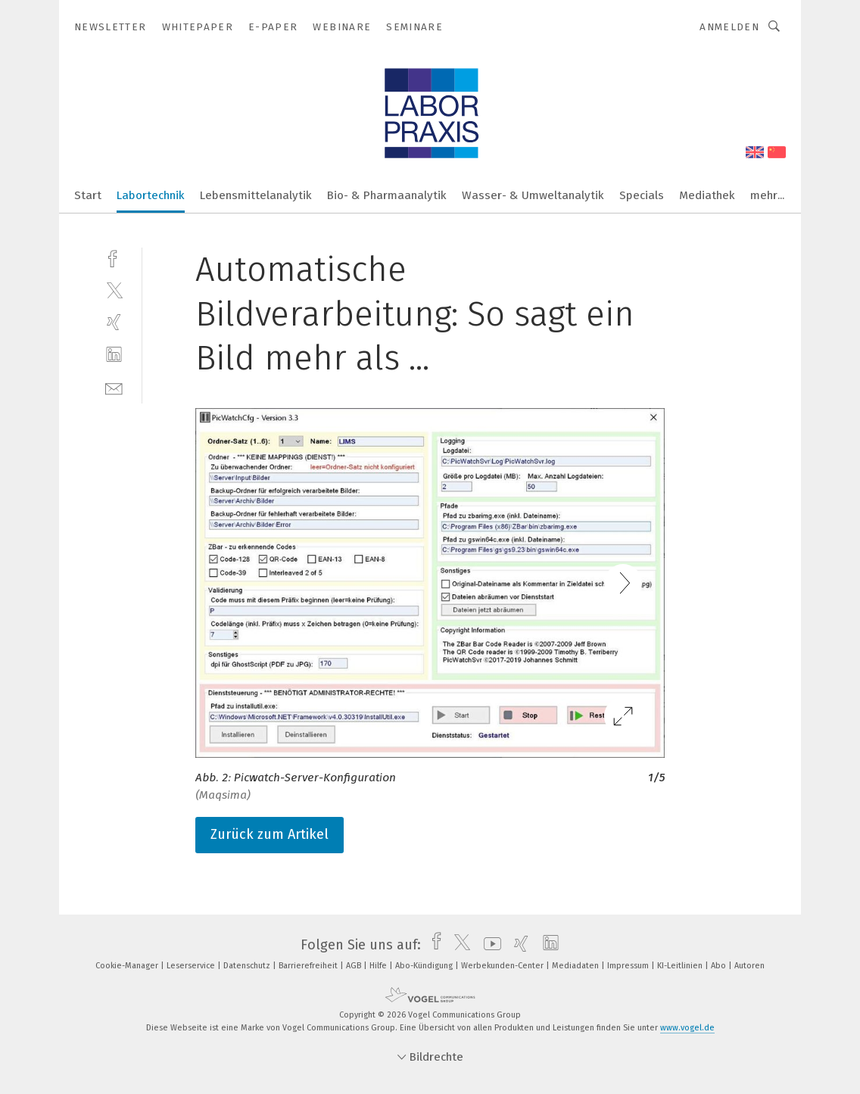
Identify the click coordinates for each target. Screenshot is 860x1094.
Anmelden (729, 26)
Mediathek (707, 195)
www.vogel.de (687, 1028)
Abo (719, 966)
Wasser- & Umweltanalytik (533, 195)
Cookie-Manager (127, 966)
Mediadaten (576, 966)
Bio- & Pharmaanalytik (387, 195)
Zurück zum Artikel (269, 834)
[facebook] (113, 257)
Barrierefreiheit (309, 966)
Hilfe (379, 966)
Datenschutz (248, 966)
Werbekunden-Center (503, 966)
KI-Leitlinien (681, 966)
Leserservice (192, 966)
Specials (641, 195)
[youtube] (488, 945)
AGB (354, 966)
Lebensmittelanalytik (256, 195)
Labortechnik (151, 195)
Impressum (629, 966)
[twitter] (113, 289)
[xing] (113, 322)
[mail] (113, 387)
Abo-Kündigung (425, 966)
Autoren (749, 966)
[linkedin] (113, 354)
